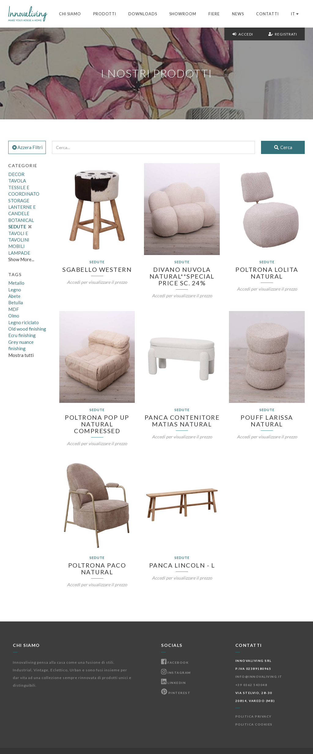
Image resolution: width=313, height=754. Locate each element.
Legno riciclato (23, 322)
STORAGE (18, 200)
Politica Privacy (253, 716)
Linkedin (173, 683)
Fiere (214, 14)
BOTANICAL (21, 220)
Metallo (16, 283)
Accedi (242, 34)
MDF (13, 309)
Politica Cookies (254, 724)
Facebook (175, 662)
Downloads (142, 14)
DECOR (16, 174)
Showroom (182, 14)
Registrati (282, 34)
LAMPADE (19, 253)
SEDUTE (19, 226)
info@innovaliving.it (258, 676)
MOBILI (16, 246)
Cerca (283, 147)
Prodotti (104, 14)
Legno (14, 289)
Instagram (176, 672)
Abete (14, 296)
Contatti (267, 14)
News (238, 14)
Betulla (15, 302)
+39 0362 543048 (251, 685)
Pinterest (175, 693)
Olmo (13, 315)
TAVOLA (17, 180)
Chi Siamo (70, 14)
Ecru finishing (22, 335)
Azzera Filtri (27, 147)
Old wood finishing (27, 329)
